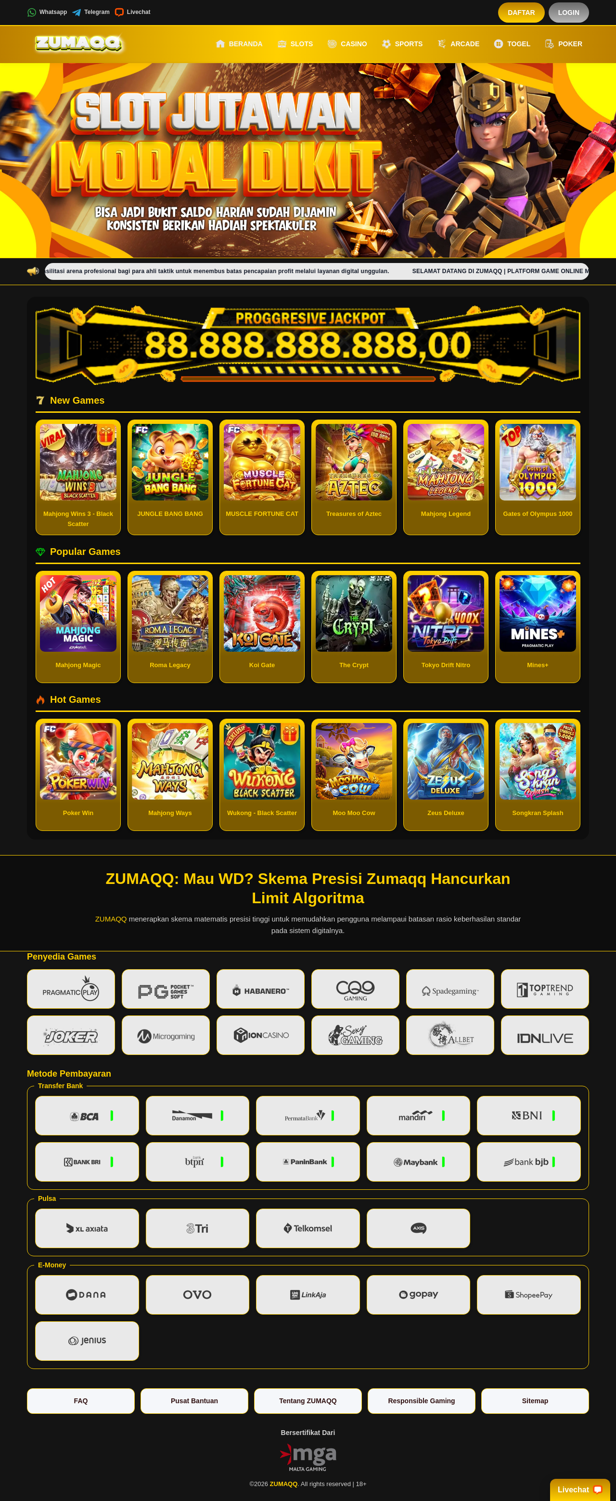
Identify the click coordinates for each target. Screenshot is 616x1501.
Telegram (90, 12)
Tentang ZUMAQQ (308, 1401)
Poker (563, 44)
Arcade (458, 44)
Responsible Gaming (421, 1401)
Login (568, 12)
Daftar (521, 12)
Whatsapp (47, 12)
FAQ (81, 1401)
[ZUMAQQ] (80, 44)
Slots (295, 44)
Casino (347, 44)
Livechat (133, 12)
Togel (512, 44)
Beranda (239, 44)
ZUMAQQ (111, 919)
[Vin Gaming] (308, 1457)
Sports (402, 44)
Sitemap (535, 1401)
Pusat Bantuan (194, 1401)
